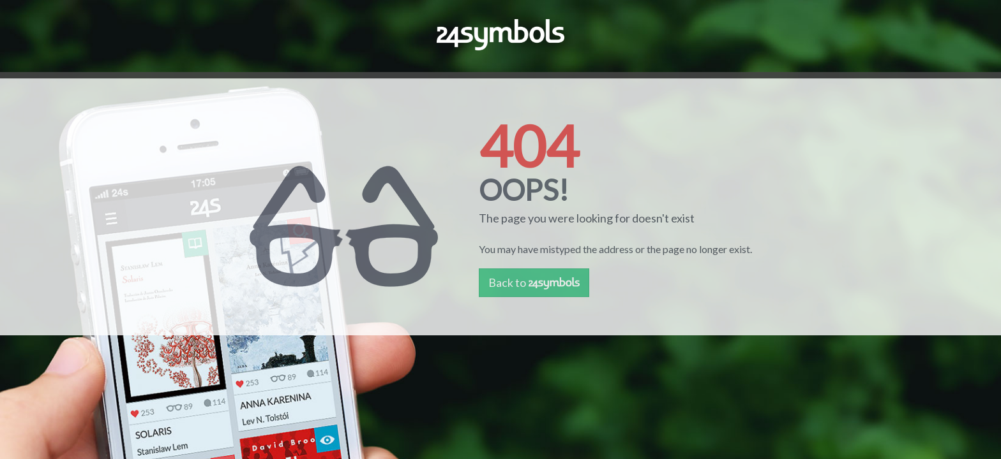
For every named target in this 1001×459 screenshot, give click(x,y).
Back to (534, 282)
